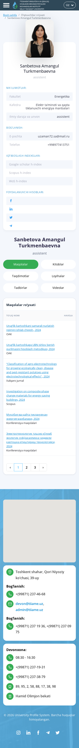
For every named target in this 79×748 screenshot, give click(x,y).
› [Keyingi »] (43, 467)
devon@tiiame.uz (29, 603)
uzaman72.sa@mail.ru (54, 136)
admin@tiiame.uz (29, 609)
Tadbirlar (20, 288)
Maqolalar (20, 264)
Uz (70, 5)
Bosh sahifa (10, 15)
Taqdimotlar (20, 276)
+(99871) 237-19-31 (30, 667)
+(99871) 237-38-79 (30, 676)
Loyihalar (58, 276)
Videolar (58, 288)
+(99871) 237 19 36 (30, 626)
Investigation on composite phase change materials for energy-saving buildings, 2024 (28, 395)
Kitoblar (58, 264)
